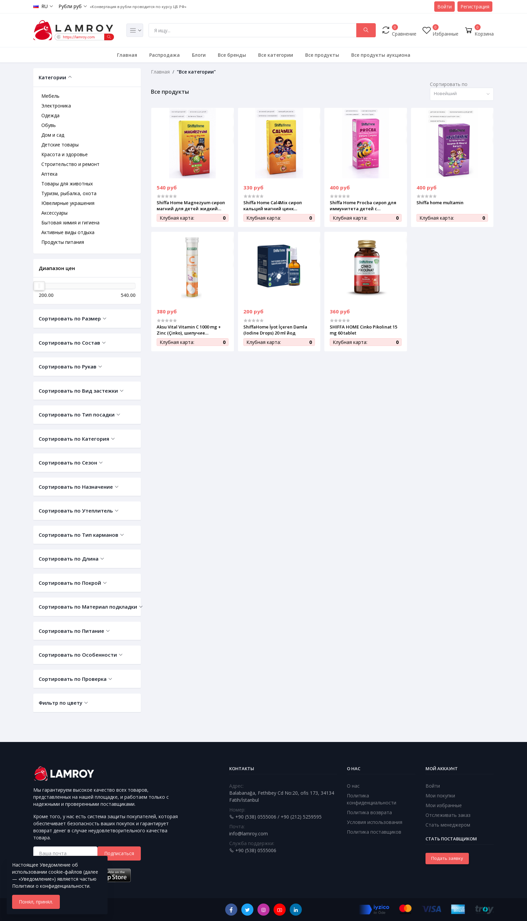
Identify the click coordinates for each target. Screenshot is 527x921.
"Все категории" (196, 72)
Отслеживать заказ (448, 815)
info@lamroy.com (248, 833)
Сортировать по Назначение (76, 486)
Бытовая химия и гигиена (70, 222)
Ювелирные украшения (67, 203)
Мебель (50, 96)
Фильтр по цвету (60, 702)
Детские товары (60, 144)
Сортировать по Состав (69, 342)
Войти (444, 6)
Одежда (50, 115)
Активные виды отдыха (67, 232)
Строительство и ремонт (70, 164)
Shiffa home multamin (439, 203)
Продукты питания (62, 242)
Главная (127, 55)
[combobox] (462, 94)
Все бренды (232, 55)
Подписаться (119, 853)
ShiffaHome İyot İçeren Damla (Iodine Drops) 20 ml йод (275, 330)
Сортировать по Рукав (67, 366)
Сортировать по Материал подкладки (87, 606)
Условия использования (374, 822)
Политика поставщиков (374, 832)
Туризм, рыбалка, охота (68, 193)
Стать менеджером (447, 825)
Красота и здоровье (64, 154)
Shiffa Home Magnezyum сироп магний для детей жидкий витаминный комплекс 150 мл (191, 206)
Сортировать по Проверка (73, 678)
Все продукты (322, 55)
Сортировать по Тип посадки (77, 414)
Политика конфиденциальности (371, 799)
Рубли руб (70, 6)
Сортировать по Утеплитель (76, 510)
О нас (353, 786)
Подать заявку (447, 858)
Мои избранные (443, 805)
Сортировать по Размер (70, 318)
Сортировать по (449, 84)
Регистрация (474, 6)
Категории (52, 77)
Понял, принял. (36, 901)
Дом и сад (52, 135)
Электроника (56, 105)
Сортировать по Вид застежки (78, 390)
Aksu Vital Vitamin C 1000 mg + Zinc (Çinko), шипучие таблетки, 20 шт (189, 330)
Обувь (48, 125)
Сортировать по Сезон (68, 462)
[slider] (39, 286)
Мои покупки (440, 795)
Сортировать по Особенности (78, 654)
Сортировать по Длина (68, 558)
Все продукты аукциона (380, 55)
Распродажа (164, 55)
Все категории (275, 55)
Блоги (199, 55)
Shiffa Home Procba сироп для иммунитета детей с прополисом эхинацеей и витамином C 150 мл (363, 206)
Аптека (49, 174)
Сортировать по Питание (71, 630)
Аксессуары (54, 213)
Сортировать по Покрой (70, 582)
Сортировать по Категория (74, 438)
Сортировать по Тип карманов (78, 534)
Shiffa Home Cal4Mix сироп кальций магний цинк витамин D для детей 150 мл (275, 206)
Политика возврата (369, 812)
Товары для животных (67, 183)
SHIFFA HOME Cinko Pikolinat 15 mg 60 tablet (363, 330)
